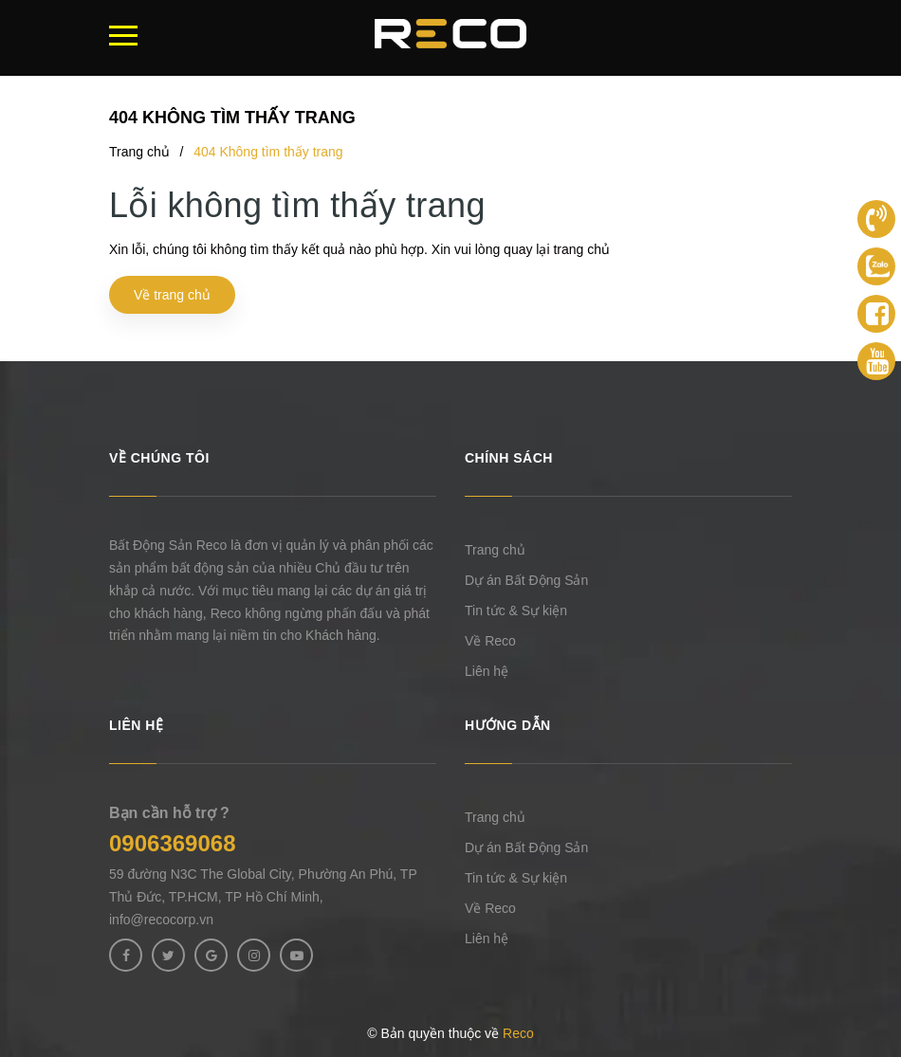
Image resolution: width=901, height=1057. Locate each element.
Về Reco (490, 640)
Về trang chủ (172, 294)
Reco (518, 1033)
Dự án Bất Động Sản (526, 580)
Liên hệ (486, 671)
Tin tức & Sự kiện (516, 610)
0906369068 (172, 843)
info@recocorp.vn (161, 919)
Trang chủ (495, 549)
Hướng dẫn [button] (508, 725)
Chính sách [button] (509, 457)
